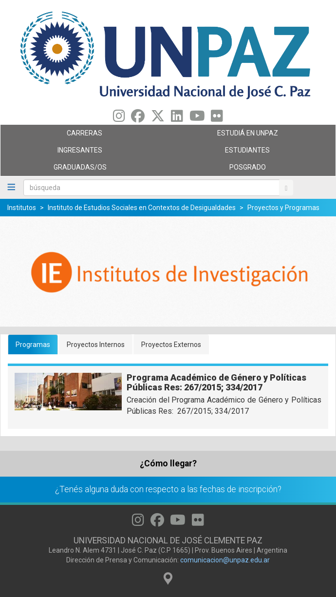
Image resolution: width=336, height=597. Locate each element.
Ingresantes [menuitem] (81, 152)
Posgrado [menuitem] (249, 169)
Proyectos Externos (171, 344)
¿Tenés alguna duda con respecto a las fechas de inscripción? (168, 489)
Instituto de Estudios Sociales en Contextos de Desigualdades (142, 208)
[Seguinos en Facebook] (138, 118)
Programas (33, 344)
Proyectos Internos (96, 344)
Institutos (21, 208)
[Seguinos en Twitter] (158, 118)
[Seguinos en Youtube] (197, 118)
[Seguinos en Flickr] (217, 118)
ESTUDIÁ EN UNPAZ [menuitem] (249, 135)
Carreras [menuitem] (81, 135)
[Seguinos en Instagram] (119, 118)
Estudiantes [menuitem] (249, 152)
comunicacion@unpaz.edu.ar (225, 560)
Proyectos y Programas (283, 208)
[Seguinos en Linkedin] (177, 118)
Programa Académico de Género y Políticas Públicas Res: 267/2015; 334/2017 (216, 382)
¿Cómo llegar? (168, 463)
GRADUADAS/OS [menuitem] (81, 169)
